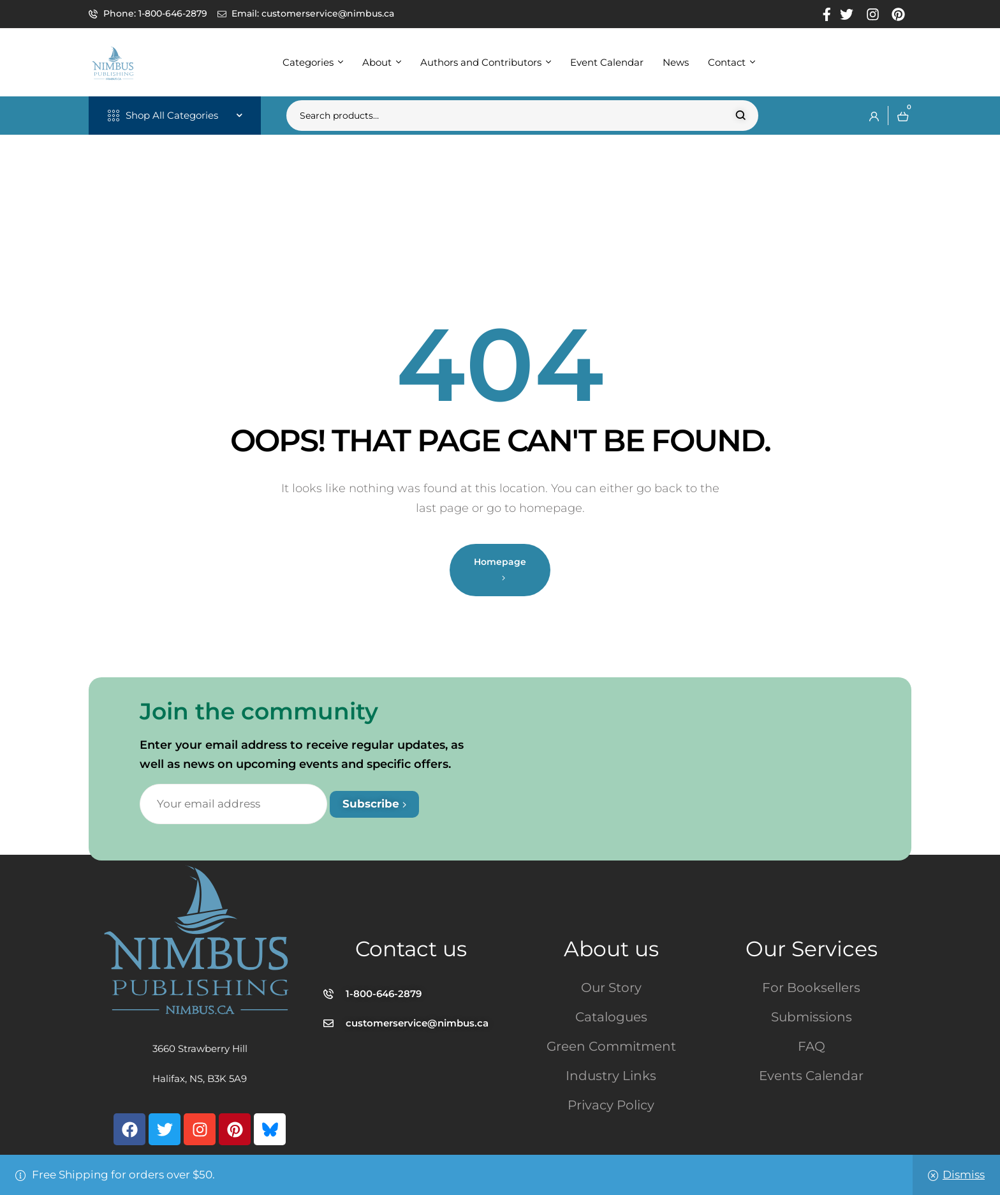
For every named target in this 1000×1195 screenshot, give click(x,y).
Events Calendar (811, 1075)
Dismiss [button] (964, 1174)
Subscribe (374, 803)
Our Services (812, 948)
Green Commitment (611, 1046)
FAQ (811, 1046)
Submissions (811, 1017)
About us (611, 948)
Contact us (411, 948)
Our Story (611, 987)
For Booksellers (811, 987)
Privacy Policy (611, 1105)
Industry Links (611, 1075)
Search (740, 115)
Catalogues (611, 1017)
